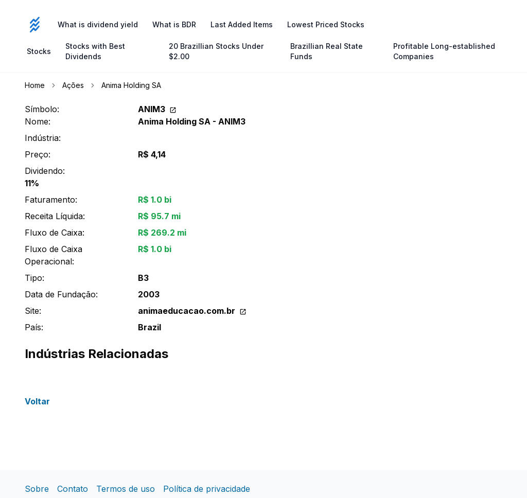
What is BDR (174, 24)
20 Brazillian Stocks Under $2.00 (216, 51)
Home (35, 85)
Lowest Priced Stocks (325, 24)
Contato (72, 489)
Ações (73, 85)
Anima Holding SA (131, 85)
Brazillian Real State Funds (326, 51)
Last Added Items (241, 24)
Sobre (37, 489)
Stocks (39, 51)
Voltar (37, 401)
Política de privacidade (206, 489)
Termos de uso (125, 489)
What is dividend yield (98, 24)
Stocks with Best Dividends (95, 51)
